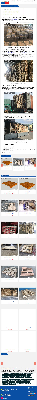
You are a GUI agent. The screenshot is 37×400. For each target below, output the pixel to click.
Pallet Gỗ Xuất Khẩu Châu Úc (27, 283)
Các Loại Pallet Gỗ (15, 373)
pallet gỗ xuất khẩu (6, 373)
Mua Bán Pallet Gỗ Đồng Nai (5, 383)
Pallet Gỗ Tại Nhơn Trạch (24, 379)
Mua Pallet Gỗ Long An (14, 380)
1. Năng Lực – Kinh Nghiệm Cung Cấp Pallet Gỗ (11, 11)
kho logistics (10, 379)
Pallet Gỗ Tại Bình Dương (16, 379)
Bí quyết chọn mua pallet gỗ (28, 0)
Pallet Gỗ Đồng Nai (27, 349)
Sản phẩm (7, 3)
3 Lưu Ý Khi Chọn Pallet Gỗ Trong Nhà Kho (10, 305)
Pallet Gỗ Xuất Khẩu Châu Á (9, 283)
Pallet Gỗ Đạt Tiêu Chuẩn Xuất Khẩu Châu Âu (9, 327)
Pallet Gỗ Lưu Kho (25, 52)
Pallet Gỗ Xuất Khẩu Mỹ (27, 261)
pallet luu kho (19, 376)
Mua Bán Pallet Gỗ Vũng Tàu (13, 376)
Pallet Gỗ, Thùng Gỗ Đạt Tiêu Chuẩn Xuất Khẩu (13, 52)
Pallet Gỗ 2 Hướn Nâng (12, 384)
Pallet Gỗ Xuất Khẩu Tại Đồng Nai (9, 349)
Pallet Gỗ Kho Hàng (30, 166)
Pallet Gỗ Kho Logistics (27, 239)
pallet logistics (29, 380)
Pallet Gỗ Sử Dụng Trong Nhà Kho (19, 377)
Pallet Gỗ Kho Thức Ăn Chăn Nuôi (9, 235)
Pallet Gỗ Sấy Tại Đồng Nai (27, 327)
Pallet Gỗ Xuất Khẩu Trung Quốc (9, 261)
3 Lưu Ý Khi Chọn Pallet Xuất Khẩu (27, 305)
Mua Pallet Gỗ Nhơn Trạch (5, 377)
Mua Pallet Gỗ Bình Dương (25, 376)
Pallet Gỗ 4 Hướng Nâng (28, 377)
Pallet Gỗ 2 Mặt (6, 166)
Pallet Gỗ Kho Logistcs (5, 376)
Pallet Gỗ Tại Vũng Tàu (5, 379)
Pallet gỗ (11, 373)
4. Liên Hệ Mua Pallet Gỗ (7, 14)
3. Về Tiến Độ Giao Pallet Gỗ (7, 13)
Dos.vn (6, 398)
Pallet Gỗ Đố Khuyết (31, 379)
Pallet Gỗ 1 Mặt (9, 191)
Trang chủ (13, 0)
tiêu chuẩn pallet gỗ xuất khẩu (14, 383)
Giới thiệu (13, 2)
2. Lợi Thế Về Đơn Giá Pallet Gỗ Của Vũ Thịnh (10, 12)
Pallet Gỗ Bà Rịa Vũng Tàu (18, 166)
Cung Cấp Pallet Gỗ (15, 19)
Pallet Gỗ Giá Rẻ (22, 383)
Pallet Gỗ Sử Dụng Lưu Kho (29, 373)
